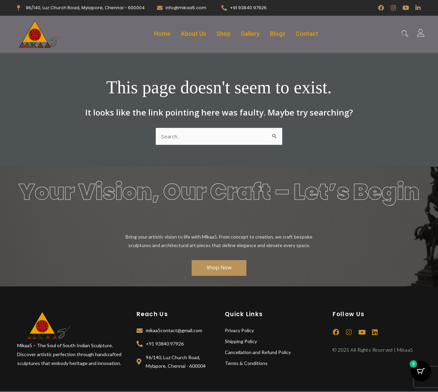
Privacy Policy (239, 331)
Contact (310, 34)
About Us (191, 34)
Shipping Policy (241, 342)
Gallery (251, 34)
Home (159, 34)
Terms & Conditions (246, 364)
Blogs (280, 34)
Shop (223, 34)
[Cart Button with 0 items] (421, 375)
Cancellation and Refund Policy (258, 353)
